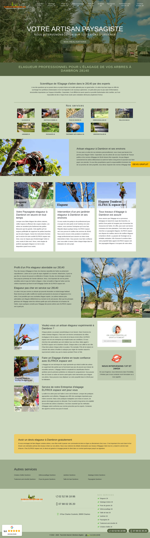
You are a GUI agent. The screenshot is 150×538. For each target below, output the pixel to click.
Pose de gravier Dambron (47, 479)
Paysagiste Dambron (95, 479)
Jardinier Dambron (69, 475)
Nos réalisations (75, 42)
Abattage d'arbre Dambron (96, 475)
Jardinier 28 (101, 4)
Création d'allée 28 (140, 4)
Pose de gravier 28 (64, 4)
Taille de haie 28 (91, 4)
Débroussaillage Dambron (47, 475)
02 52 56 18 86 (117, 531)
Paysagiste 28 (111, 4)
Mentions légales (78, 535)
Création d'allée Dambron (22, 475)
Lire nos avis (12, 534)
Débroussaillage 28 (78, 4)
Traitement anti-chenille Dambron (25, 479)
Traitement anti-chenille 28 (125, 4)
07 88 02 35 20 (138, 531)
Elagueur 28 (40, 4)
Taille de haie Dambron (70, 479)
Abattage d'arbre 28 (51, 4)
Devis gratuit (140, 164)
